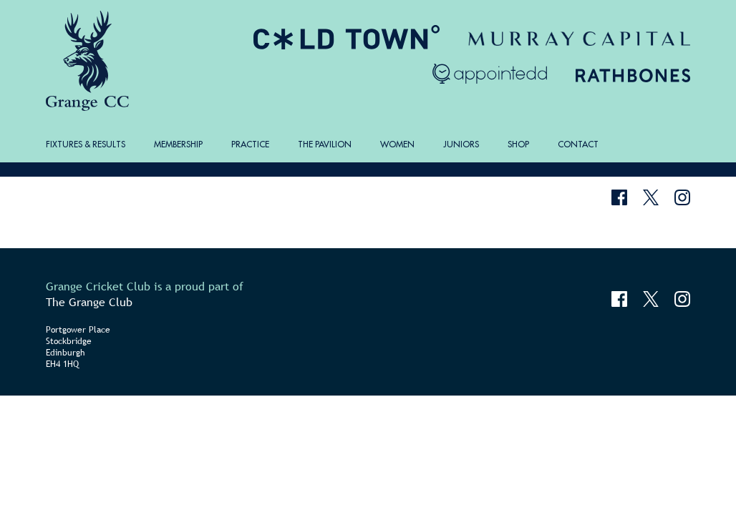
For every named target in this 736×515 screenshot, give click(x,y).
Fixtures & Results (85, 144)
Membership (178, 144)
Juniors (461, 144)
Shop (518, 144)
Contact (578, 144)
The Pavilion (325, 144)
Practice (250, 144)
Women (397, 144)
